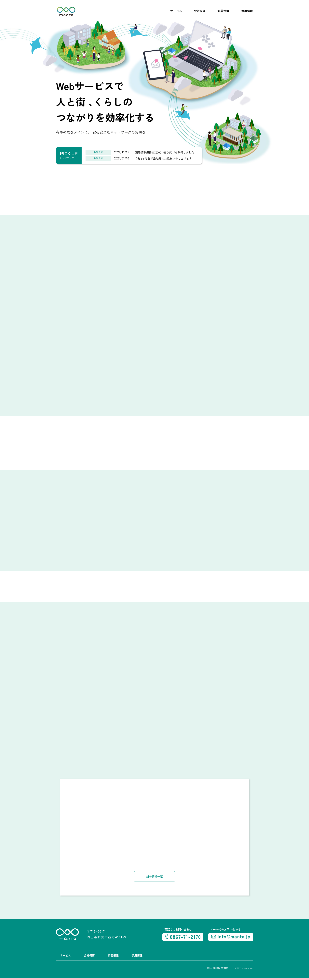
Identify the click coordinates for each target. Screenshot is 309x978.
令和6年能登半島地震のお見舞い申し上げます (163, 158)
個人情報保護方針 (218, 968)
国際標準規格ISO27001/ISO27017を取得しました (164, 152)
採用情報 (247, 11)
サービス (176, 11)
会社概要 (200, 11)
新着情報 (223, 11)
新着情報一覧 (154, 876)
